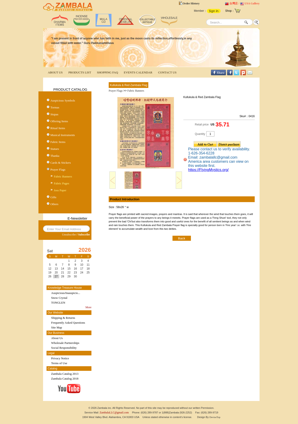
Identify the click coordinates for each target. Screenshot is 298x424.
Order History (191, 3)
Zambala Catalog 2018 (64, 378)
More (88, 307)
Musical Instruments (62, 135)
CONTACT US (167, 72)
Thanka (54, 155)
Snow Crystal (59, 297)
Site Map (56, 327)
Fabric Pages (61, 183)
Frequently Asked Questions (68, 322)
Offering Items (59, 121)
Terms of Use (59, 363)
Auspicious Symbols (62, 100)
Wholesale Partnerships (65, 343)
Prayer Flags (57, 169)
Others (54, 204)
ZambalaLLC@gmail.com (114, 412)
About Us (57, 338)
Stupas (54, 114)
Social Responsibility (64, 347)
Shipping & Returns (63, 317)
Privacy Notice (60, 358)
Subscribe (84, 234)
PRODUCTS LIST (79, 72)
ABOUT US (55, 72)
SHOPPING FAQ (107, 72)
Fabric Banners (63, 176)
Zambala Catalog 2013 (64, 373)
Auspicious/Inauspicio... (65, 293)
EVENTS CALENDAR (138, 72)
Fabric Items (57, 142)
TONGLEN (58, 302)
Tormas (54, 107)
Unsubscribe (69, 234)
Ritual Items (57, 128)
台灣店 (233, 3)
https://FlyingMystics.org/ (208, 170)
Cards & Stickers (60, 162)
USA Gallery (252, 3)
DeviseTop (214, 417)
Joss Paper (60, 190)
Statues (54, 149)
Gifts (53, 197)
